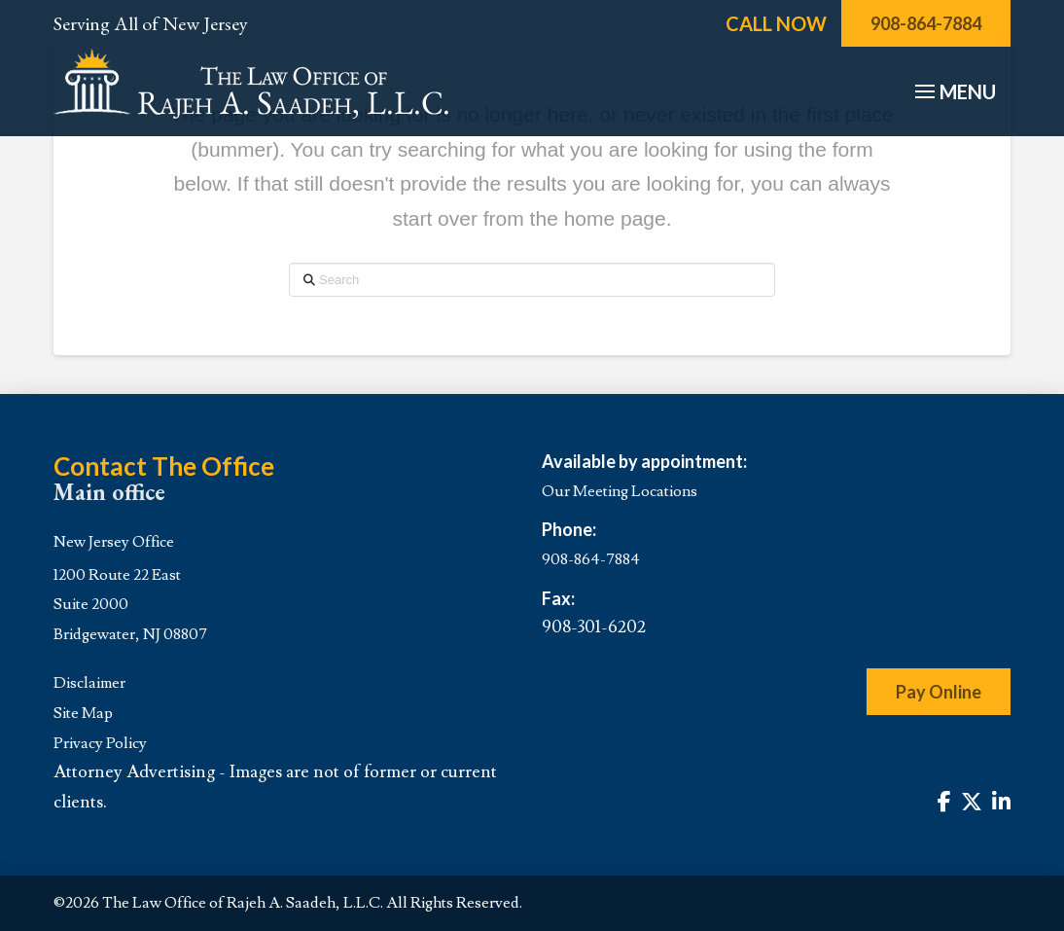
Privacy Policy (100, 743)
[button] (953, 91)
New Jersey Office (113, 542)
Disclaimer (89, 683)
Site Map (83, 713)
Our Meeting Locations (619, 491)
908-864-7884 (591, 559)
